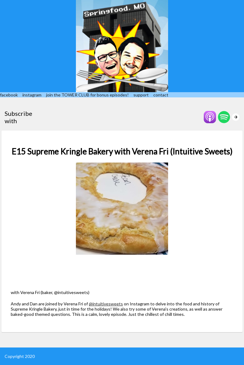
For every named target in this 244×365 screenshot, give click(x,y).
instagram (31, 94)
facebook (9, 94)
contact (160, 94)
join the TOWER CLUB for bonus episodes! (87, 94)
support (141, 94)
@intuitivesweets (106, 303)
